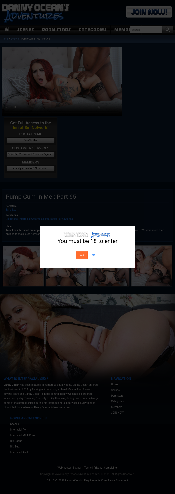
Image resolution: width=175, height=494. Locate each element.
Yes (82, 254)
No (93, 254)
